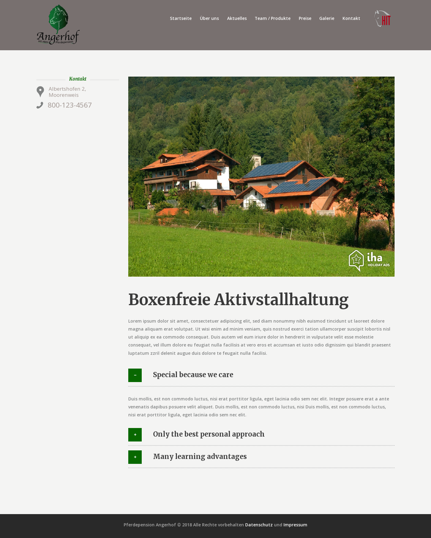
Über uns (209, 18)
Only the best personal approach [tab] (196, 434)
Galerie (326, 18)
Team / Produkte (272, 18)
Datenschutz (259, 525)
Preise (305, 18)
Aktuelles (237, 18)
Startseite (181, 18)
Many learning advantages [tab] (187, 457)
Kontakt (351, 18)
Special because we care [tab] (180, 375)
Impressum (295, 525)
